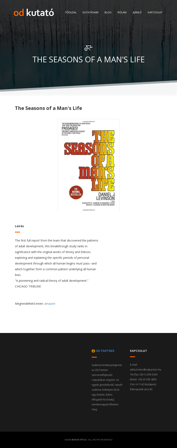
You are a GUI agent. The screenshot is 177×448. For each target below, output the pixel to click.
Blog (108, 12)
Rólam (122, 12)
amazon (49, 304)
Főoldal (71, 12)
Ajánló (137, 12)
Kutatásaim (90, 12)
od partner (103, 351)
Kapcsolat (155, 12)
